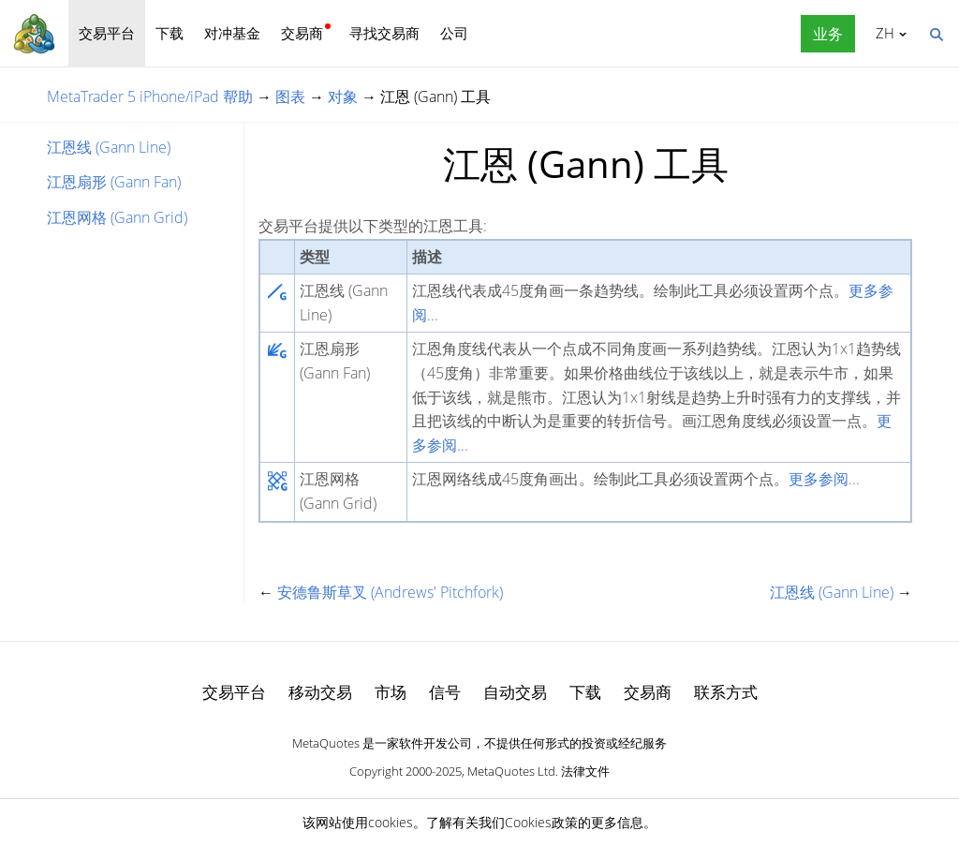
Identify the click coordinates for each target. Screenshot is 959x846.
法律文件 (585, 771)
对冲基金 (232, 32)
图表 (290, 96)
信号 (445, 692)
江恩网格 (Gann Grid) (117, 217)
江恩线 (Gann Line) (108, 147)
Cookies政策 (541, 822)
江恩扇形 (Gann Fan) (114, 181)
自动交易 (515, 692)
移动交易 (320, 692)
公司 (454, 32)
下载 (169, 32)
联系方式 (726, 692)
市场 (390, 692)
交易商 (302, 32)
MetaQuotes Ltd (511, 771)
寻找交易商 (384, 32)
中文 (881, 32)
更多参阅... (824, 478)
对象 (343, 96)
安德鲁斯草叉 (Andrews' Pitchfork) (390, 592)
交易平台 (107, 32)
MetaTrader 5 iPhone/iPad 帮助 (150, 96)
